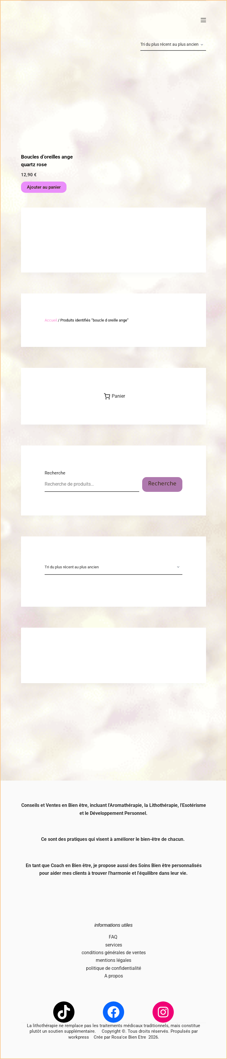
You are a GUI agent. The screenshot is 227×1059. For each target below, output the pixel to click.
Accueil (51, 320)
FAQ (114, 937)
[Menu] (203, 20)
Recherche (55, 473)
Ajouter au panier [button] (44, 187)
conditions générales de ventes (114, 952)
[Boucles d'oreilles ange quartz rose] (49, 102)
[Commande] (173, 45)
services (113, 945)
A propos (113, 976)
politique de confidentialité (113, 968)
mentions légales (113, 960)
